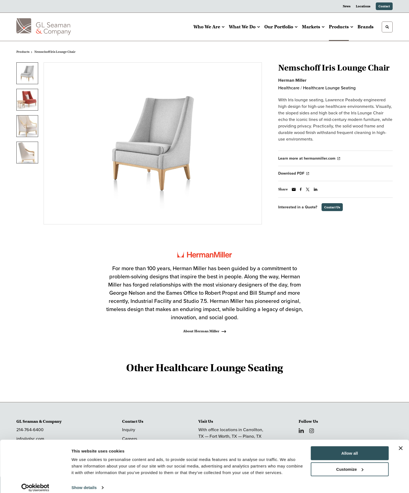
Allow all (349, 448)
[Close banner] (400, 443)
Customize (349, 463)
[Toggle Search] (387, 27)
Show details (84, 482)
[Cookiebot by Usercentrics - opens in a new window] (35, 482)
